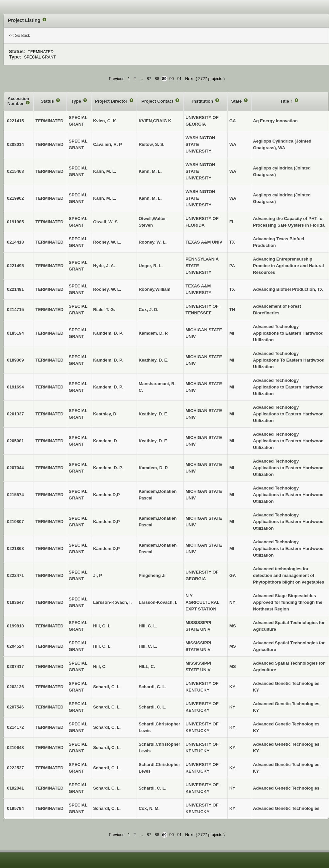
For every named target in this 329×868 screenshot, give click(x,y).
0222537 (15, 767)
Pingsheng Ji (152, 575)
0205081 (15, 440)
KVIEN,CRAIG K (155, 120)
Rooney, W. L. (152, 242)
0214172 (15, 727)
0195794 (15, 808)
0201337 (15, 413)
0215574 (15, 494)
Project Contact (157, 101)
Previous (116, 78)
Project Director (112, 101)
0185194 (15, 333)
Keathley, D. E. (153, 360)
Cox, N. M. (149, 808)
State (237, 101)
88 (157, 78)
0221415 (15, 120)
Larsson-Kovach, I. (158, 602)
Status (48, 101)
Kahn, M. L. (150, 171)
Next (189, 78)
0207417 (15, 666)
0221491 (15, 289)
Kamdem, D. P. (153, 333)
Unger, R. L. (151, 265)
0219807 (15, 521)
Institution (203, 101)
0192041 (15, 788)
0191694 (15, 386)
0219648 (15, 747)
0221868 (15, 548)
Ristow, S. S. (151, 144)
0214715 (15, 309)
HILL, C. (147, 666)
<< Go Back (19, 35)
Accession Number (18, 101)
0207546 (15, 707)
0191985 (15, 221)
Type (76, 101)
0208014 (15, 144)
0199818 (15, 625)
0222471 (15, 575)
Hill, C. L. (148, 625)
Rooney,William (154, 289)
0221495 (15, 265)
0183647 (15, 602)
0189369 (15, 360)
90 (171, 78)
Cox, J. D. (148, 309)
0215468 (15, 171)
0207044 (15, 467)
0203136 (15, 686)
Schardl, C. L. (152, 686)
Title (285, 101)
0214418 (15, 242)
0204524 (15, 646)
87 (149, 78)
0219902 (15, 198)
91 (179, 78)
